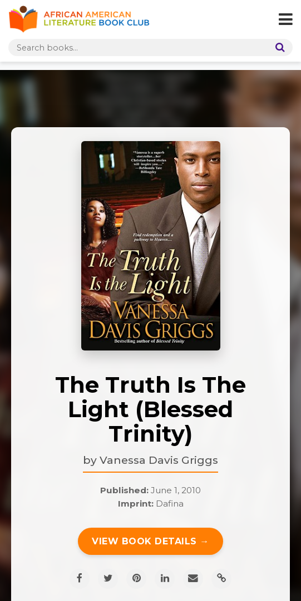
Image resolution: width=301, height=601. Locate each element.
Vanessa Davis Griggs (159, 460)
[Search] (277, 47)
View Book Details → (150, 541)
